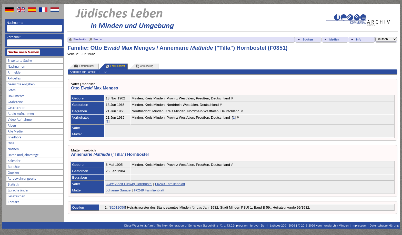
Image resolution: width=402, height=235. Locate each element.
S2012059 (117, 207)
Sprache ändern (19, 190)
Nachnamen (16, 66)
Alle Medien (16, 131)
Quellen (13, 172)
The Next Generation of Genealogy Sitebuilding (187, 225)
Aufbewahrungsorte (22, 178)
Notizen (13, 149)
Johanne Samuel (118, 190)
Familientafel (84, 66)
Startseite (79, 39)
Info (358, 39)
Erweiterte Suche (20, 60)
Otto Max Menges (94, 88)
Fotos (12, 90)
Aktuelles (14, 78)
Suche (98, 39)
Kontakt (13, 202)
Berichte (14, 167)
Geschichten (16, 108)
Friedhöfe (15, 137)
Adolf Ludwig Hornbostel (129, 184)
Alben (12, 125)
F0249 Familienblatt (170, 184)
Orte (11, 143)
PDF (105, 71)
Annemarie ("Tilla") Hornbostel (110, 154)
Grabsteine (16, 102)
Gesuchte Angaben (21, 84)
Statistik (13, 184)
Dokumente (16, 96)
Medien (334, 39)
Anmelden (15, 72)
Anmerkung (144, 66)
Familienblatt (115, 66)
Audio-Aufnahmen (21, 113)
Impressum (359, 225)
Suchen (308, 39)
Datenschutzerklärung (384, 225)
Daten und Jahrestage (23, 155)
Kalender (14, 161)
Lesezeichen (16, 196)
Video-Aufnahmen (21, 119)
